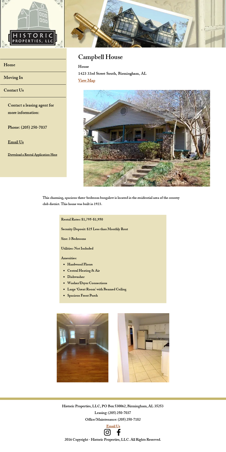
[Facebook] (118, 432)
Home (9, 65)
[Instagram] (107, 432)
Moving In (13, 78)
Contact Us (14, 91)
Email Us (113, 426)
